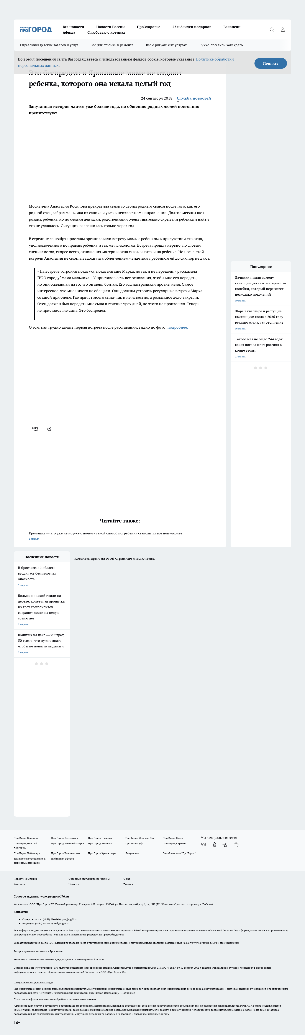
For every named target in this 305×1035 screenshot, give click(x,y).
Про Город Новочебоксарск (67, 843)
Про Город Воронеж (26, 838)
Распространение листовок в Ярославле (38, 951)
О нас (126, 878)
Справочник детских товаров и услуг (49, 45)
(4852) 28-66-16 (52, 919)
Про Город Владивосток (65, 853)
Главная (128, 884)
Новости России (110, 27)
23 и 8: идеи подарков (191, 27)
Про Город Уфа (134, 843)
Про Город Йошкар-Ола (139, 838)
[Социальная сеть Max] (236, 844)
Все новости (73, 27)
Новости (74, 884)
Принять (271, 63)
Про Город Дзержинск (64, 838)
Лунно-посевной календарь (221, 45)
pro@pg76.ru (69, 919)
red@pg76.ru (61, 923)
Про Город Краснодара (102, 853)
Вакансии (232, 27)
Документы (132, 853)
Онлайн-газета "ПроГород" (179, 853)
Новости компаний (25, 878)
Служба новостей (194, 98)
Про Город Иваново (100, 838)
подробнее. (177, 327)
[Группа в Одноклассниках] (214, 844)
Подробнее (128, 992)
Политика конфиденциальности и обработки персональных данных (55, 999)
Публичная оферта (62, 858)
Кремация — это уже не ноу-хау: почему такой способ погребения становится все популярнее (120, 536)
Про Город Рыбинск (100, 843)
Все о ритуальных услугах (166, 45)
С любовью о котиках (106, 32)
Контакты (20, 884)
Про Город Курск (173, 838)
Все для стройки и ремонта (112, 45)
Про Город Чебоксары (27, 853)
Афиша (69, 32)
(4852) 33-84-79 (44, 923)
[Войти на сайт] (282, 29)
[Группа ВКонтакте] (203, 844)
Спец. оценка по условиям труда (33, 982)
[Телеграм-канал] (225, 844)
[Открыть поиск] (271, 29)
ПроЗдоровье (148, 27)
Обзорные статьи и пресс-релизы (89, 878)
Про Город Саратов (174, 843)
